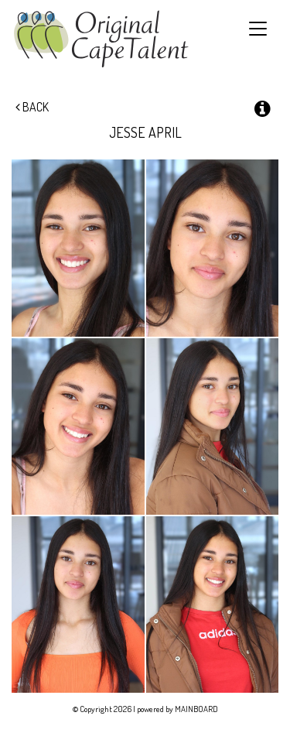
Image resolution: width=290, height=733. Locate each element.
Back (32, 107)
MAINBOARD (196, 709)
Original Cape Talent (101, 39)
